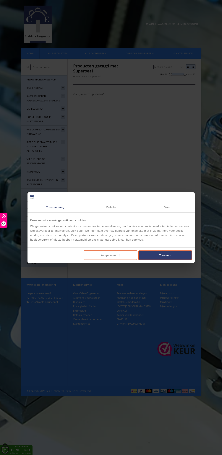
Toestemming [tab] (55, 207)
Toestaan (165, 255)
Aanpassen (110, 255)
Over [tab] (166, 207)
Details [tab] (111, 207)
